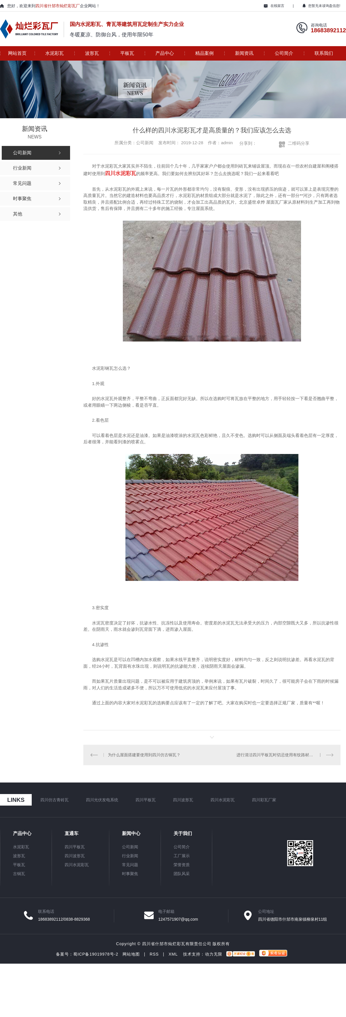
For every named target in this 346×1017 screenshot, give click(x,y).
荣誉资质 (182, 864)
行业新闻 (130, 855)
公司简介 (284, 53)
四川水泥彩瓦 (222, 800)
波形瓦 (92, 53)
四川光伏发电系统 (102, 800)
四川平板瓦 (146, 800)
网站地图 (131, 954)
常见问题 (130, 864)
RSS (154, 954)
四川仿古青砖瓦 (54, 800)
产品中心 (164, 53)
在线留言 (274, 6)
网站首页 (17, 53)
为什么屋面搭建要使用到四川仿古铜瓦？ (144, 755)
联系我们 (324, 53)
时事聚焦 (130, 873)
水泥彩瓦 (54, 53)
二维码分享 (298, 143)
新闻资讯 (244, 53)
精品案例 (204, 53)
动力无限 (213, 954)
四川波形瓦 (183, 800)
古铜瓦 (19, 873)
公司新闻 (130, 847)
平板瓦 (127, 53)
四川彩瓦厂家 (264, 800)
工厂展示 (182, 855)
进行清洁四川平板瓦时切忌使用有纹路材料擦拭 (278, 755)
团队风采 (182, 873)
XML (173, 954)
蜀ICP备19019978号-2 (95, 954)
